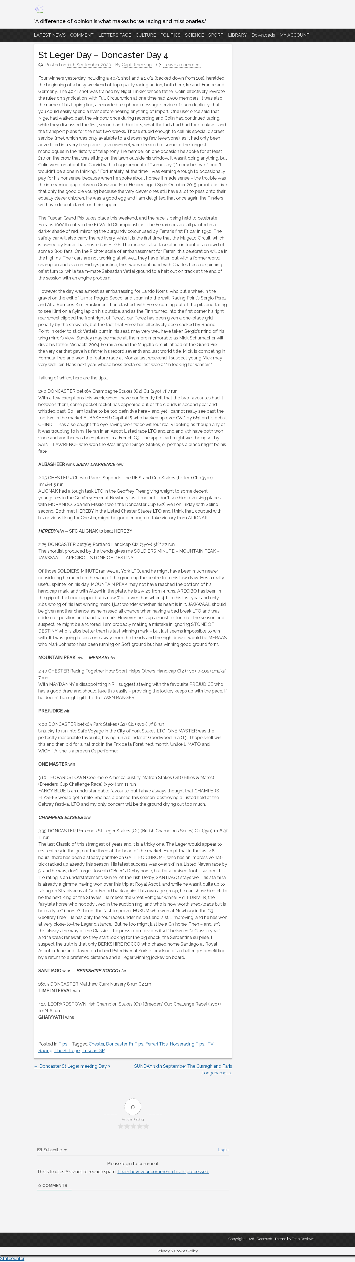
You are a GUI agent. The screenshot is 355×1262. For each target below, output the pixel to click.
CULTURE (146, 35)
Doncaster (116, 1044)
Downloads (263, 35)
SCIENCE (194, 35)
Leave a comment (182, 64)
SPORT (216, 35)
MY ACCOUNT (295, 35)
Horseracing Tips (187, 1044)
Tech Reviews (303, 1239)
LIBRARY (237, 35)
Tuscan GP (93, 1050)
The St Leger (67, 1050)
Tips (63, 1044)
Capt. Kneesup (137, 64)
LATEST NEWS (50, 35)
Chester (96, 1044)
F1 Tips (136, 1044)
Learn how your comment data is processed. (163, 1171)
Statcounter (12, 1258)
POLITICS (170, 35)
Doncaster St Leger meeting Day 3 (72, 1066)
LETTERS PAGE (114, 35)
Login (223, 1150)
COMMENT (82, 35)
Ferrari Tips (156, 1044)
